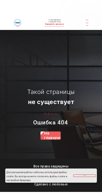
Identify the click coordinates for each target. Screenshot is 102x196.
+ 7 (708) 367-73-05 (54, 11)
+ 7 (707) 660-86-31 (54, 7)
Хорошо (84, 175)
